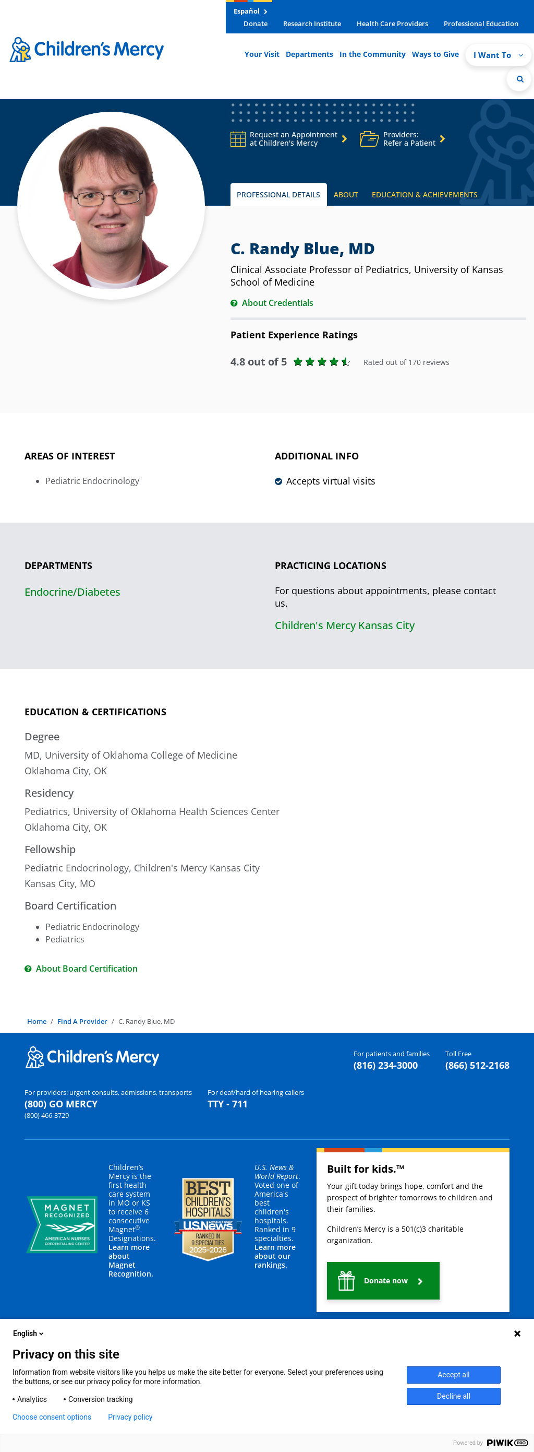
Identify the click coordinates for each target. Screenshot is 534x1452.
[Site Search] (518, 78)
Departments (309, 54)
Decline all (453, 1396)
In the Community (372, 54)
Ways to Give (435, 54)
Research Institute (312, 23)
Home (36, 1021)
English (29, 1333)
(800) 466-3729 (47, 1115)
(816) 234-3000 (386, 1065)
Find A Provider (82, 1021)
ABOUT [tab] (346, 194)
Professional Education (481, 23)
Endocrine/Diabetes (72, 592)
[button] (383, 1281)
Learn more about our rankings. (275, 1256)
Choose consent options (52, 1417)
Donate (256, 23)
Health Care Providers (392, 23)
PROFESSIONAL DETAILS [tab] (278, 194)
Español (251, 11)
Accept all (454, 1375)
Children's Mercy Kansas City (345, 625)
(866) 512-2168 (477, 1065)
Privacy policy (130, 1417)
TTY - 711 (228, 1103)
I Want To (499, 55)
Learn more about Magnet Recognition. (130, 1260)
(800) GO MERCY (61, 1103)
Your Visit (262, 54)
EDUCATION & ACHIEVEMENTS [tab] (425, 194)
